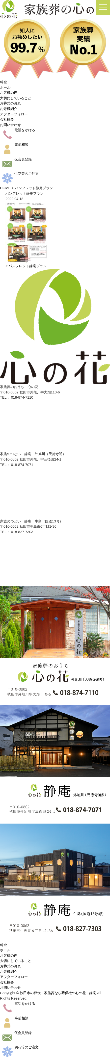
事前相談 (14, 145)
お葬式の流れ (10, 103)
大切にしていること (15, 98)
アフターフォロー (14, 114)
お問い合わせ (10, 125)
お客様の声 (8, 93)
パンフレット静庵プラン (27, 266)
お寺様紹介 (8, 109)
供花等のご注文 (19, 174)
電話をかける (17, 130)
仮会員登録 (16, 159)
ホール (5, 87)
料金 (3, 82)
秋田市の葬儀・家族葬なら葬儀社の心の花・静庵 (58, 993)
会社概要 (7, 119)
